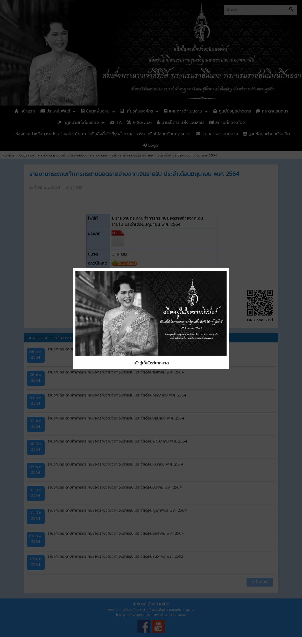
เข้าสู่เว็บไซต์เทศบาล (151, 363)
